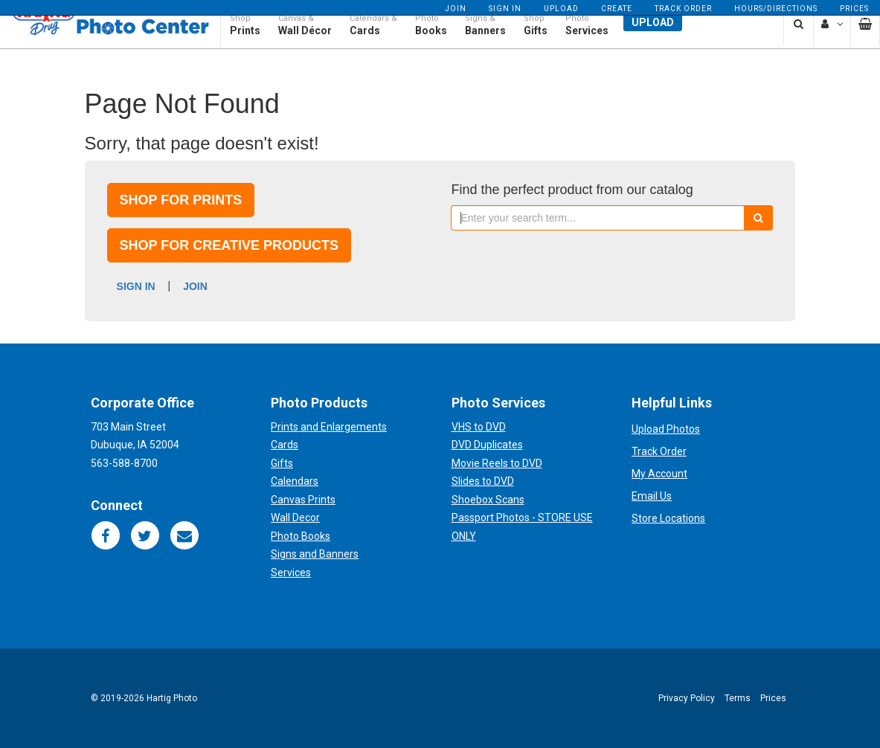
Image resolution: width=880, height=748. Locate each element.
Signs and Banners (315, 554)
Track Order (683, 8)
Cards (284, 445)
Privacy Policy (686, 698)
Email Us (652, 496)
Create (616, 8)
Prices (854, 8)
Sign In (505, 8)
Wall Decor (295, 517)
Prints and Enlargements (329, 427)
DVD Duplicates (487, 445)
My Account (659, 474)
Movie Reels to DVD (497, 463)
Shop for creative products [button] (229, 245)
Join (455, 8)
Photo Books (300, 536)
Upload (561, 8)
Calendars (294, 481)
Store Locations (668, 518)
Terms (738, 698)
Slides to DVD (483, 481)
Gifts (282, 463)
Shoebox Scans (488, 500)
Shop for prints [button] (181, 200)
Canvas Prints (303, 500)
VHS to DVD (479, 427)
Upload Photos (666, 429)
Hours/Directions (776, 8)
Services (291, 572)
